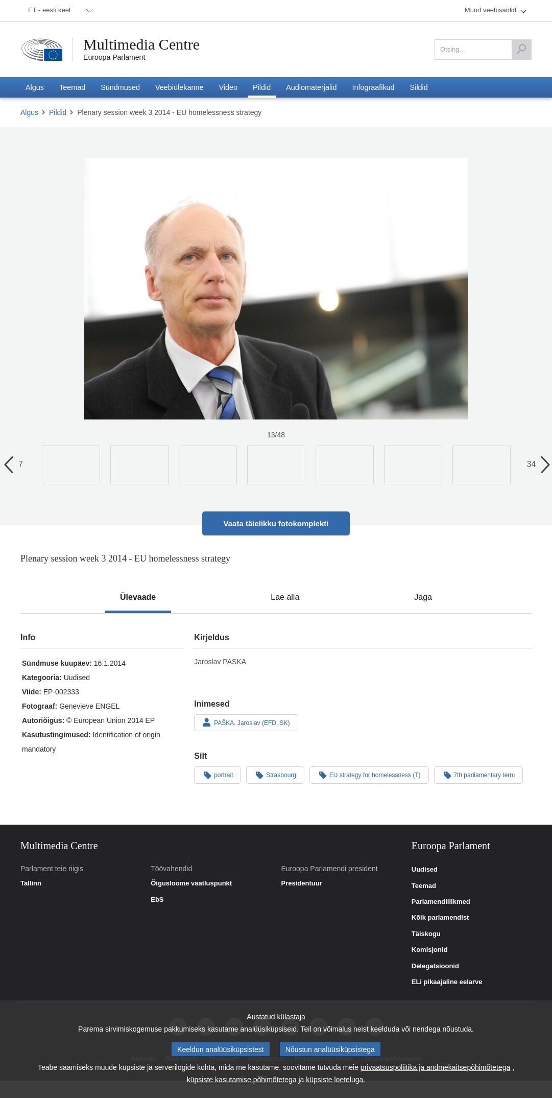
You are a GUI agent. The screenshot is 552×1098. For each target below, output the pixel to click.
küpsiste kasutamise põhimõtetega (242, 1080)
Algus (29, 112)
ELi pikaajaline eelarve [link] (447, 982)
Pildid (57, 112)
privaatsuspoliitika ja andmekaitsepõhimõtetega (435, 1067)
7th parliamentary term (478, 774)
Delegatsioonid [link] (435, 966)
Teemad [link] (424, 886)
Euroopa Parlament (114, 57)
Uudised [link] (425, 869)
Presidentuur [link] (301, 883)
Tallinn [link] (30, 883)
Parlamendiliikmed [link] (441, 901)
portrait (217, 774)
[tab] (138, 597)
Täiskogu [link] (426, 934)
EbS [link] (157, 899)
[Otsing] (521, 49)
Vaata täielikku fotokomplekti (276, 523)
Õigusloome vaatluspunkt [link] (191, 883)
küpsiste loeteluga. (335, 1080)
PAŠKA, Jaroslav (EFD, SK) (246, 722)
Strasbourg (275, 774)
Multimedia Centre (141, 44)
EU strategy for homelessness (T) (369, 774)
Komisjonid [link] (430, 949)
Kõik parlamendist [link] (440, 917)
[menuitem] (58, 10)
